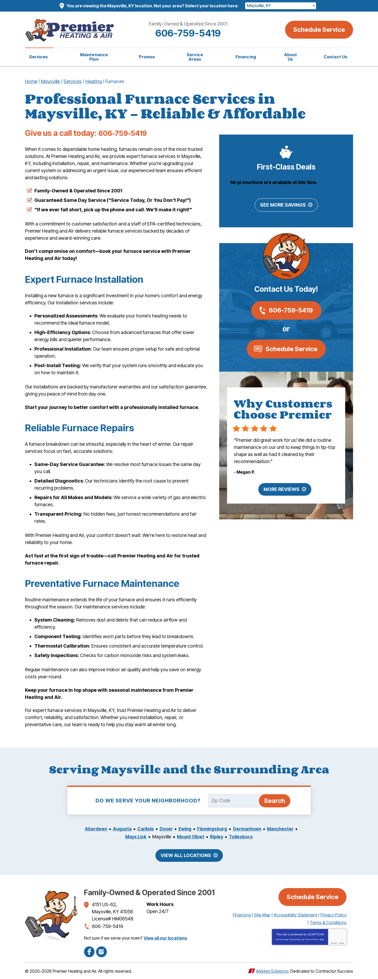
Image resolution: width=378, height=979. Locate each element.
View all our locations (165, 937)
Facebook (89, 951)
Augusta (135, 829)
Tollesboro (260, 837)
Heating (93, 81)
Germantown (267, 829)
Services (73, 81)
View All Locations (186, 855)
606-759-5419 (189, 33)
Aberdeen (107, 829)
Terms (341, 943)
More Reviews (282, 490)
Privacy (334, 943)
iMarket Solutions (272, 970)
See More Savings (283, 205)
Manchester (120, 837)
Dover (181, 829)
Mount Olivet (207, 837)
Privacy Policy (295, 939)
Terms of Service (312, 939)
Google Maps (101, 951)
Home (31, 81)
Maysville (50, 81)
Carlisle (159, 829)
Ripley (235, 837)
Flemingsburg (230, 829)
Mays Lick (150, 837)
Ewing (201, 829)
